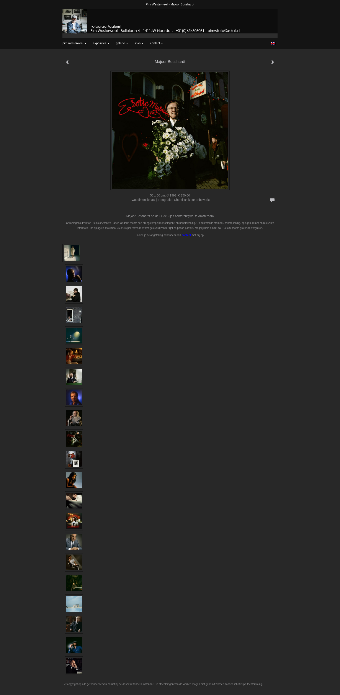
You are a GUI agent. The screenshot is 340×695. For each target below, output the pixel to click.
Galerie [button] (122, 43)
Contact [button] (156, 43)
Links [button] (139, 43)
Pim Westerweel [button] (74, 43)
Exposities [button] (101, 43)
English (273, 43)
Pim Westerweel (157, 4)
